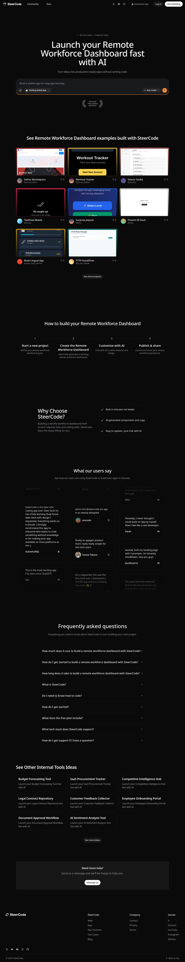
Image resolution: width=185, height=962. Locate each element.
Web (90, 920)
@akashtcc (132, 182)
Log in (158, 4)
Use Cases (93, 934)
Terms (133, 930)
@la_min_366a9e (82, 263)
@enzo (78, 223)
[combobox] (38, 90)
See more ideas (92, 840)
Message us (92, 882)
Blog (90, 939)
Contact (134, 920)
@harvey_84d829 (83, 182)
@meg (130, 223)
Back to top (172, 958)
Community (33, 4)
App (90, 925)
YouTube (172, 930)
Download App (139, 4)
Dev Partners (95, 930)
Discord (172, 925)
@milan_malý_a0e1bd (33, 263)
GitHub (172, 939)
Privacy (133, 925)
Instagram (173, 934)
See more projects (92, 276)
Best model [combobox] (151, 90)
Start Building (173, 4)
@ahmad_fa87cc (30, 182)
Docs (49, 4)
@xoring (27, 223)
